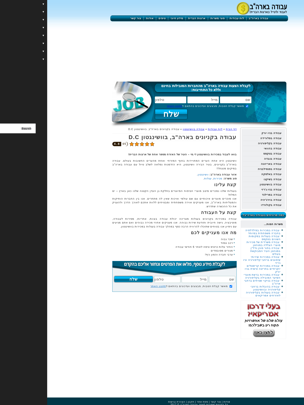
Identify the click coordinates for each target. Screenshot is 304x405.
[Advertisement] (152, 51)
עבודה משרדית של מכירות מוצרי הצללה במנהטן (216, 244)
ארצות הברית (149, 18)
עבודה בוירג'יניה (223, 199)
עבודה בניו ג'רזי (224, 189)
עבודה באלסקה (224, 174)
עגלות (160, 178)
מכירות (170, 178)
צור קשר (88, 18)
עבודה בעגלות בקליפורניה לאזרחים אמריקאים (216, 294)
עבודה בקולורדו (224, 204)
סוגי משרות (170, 18)
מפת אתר (155, 401)
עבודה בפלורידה (223, 138)
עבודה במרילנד (224, 194)
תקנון (144, 401)
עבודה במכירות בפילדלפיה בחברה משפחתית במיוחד (215, 232)
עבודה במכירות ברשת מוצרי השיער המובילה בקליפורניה (215, 276)
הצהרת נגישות (129, 401)
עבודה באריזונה (224, 163)
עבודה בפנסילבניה (222, 169)
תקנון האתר (127, 106)
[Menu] (283, 8)
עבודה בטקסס (225, 153)
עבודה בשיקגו (225, 179)
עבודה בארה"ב (211, 18)
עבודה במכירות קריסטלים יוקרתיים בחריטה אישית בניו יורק (215, 268)
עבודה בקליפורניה (222, 143)
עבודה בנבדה (225, 158)
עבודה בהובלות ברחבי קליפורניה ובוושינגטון (218, 288)
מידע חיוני (129, 18)
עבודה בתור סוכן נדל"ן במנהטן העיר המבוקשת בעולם (218, 251)
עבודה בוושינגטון (223, 184)
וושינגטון (156, 174)
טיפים (114, 18)
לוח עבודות (189, 18)
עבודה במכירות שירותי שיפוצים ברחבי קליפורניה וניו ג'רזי (214, 259)
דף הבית (184, 129)
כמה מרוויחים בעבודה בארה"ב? (216, 215)
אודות (102, 18)
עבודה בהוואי (225, 148)
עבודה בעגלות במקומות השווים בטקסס (217, 238)
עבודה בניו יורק (224, 133)
